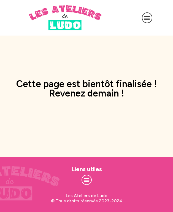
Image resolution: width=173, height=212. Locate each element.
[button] (147, 17)
